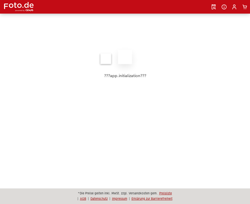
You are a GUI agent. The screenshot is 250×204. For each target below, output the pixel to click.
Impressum (119, 198)
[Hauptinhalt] (125, 64)
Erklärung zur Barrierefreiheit (152, 198)
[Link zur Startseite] (40, 7)
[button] (234, 7)
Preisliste (165, 193)
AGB (83, 198)
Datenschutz (99, 198)
